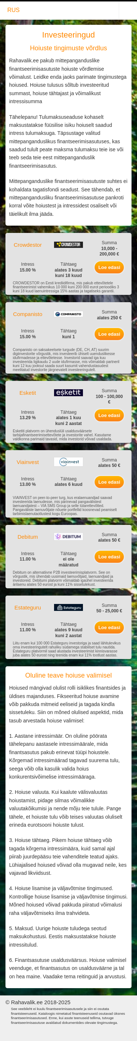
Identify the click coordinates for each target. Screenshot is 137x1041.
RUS (13, 10)
